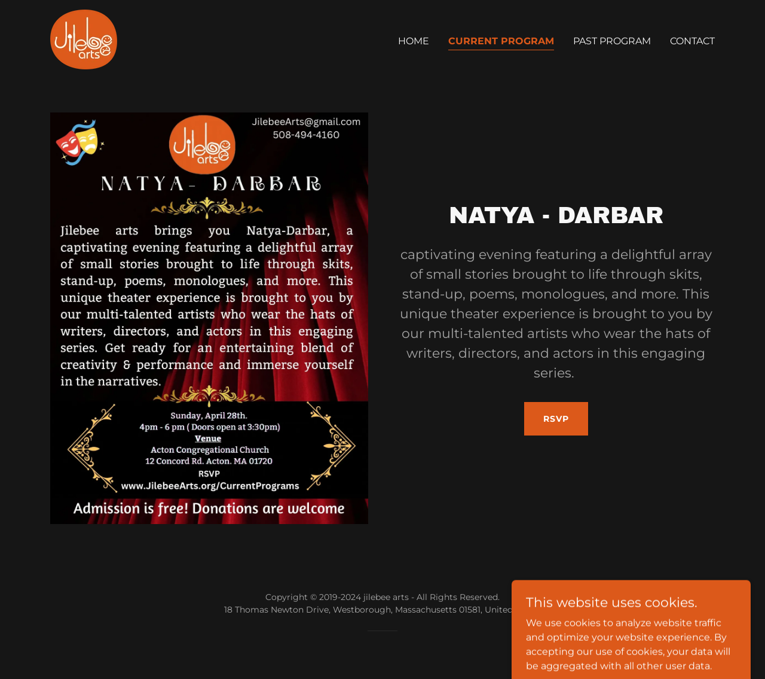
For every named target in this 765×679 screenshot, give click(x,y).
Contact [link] (692, 41)
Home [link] (413, 41)
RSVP (556, 418)
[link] (83, 38)
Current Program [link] (501, 41)
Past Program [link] (612, 41)
